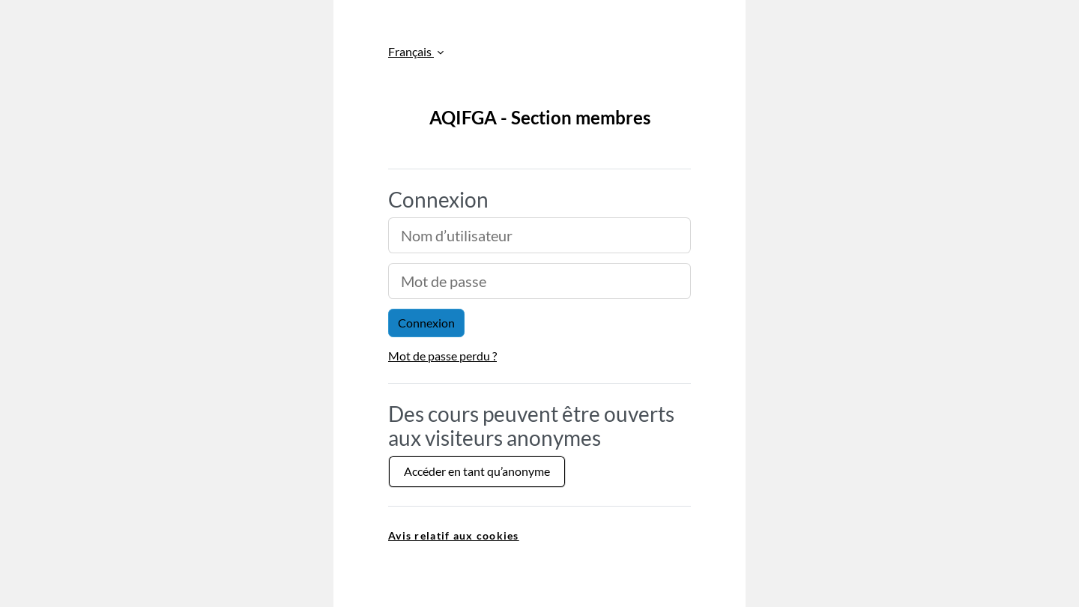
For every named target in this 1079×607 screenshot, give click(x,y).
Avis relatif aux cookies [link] (453, 535)
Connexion (426, 322)
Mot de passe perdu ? (442, 355)
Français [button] (411, 51)
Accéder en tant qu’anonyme (477, 471)
